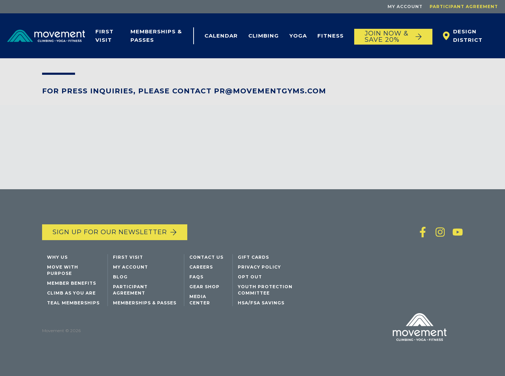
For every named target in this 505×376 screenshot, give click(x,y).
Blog (120, 276)
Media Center (199, 299)
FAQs (196, 276)
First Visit (104, 35)
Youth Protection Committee (265, 290)
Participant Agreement (464, 6)
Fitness (330, 35)
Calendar (221, 35)
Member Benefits (71, 283)
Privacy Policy (259, 267)
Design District (468, 35)
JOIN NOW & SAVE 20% (387, 36)
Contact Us (206, 257)
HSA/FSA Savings (261, 302)
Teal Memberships (73, 302)
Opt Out (250, 276)
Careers (201, 267)
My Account (405, 6)
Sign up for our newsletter (110, 232)
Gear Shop (204, 286)
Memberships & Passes (156, 35)
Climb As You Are (71, 293)
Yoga (298, 35)
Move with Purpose (62, 270)
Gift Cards (253, 257)
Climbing (263, 35)
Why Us (57, 257)
